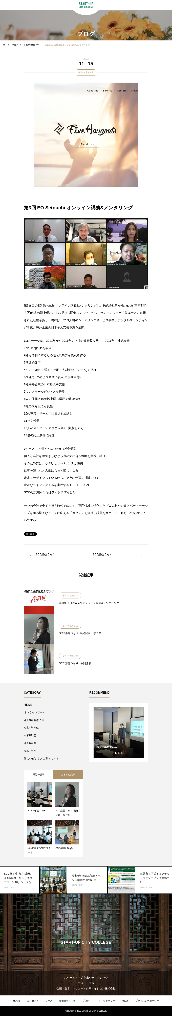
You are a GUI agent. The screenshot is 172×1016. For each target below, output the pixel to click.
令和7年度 (30, 750)
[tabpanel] (119, 732)
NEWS (28, 704)
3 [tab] (122, 753)
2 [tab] (119, 753)
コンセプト (33, 1000)
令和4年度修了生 (86, 72)
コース (48, 1000)
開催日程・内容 (67, 1000)
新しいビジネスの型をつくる (41, 758)
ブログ (85, 1000)
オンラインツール (34, 712)
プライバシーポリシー (147, 1000)
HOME (16, 1000)
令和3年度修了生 (34, 720)
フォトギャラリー (105, 1000)
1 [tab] (116, 753)
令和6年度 (30, 743)
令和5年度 (30, 735)
